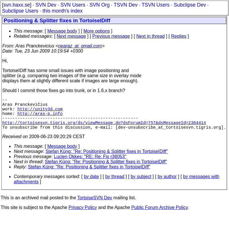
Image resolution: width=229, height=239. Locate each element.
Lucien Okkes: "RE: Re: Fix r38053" (90, 164)
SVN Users (72, 5)
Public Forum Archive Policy (159, 215)
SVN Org (99, 5)
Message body (62, 31)
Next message (71, 36)
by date (91, 184)
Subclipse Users (20, 11)
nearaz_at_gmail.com (80, 45)
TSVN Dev (126, 5)
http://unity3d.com (40, 112)
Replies (178, 36)
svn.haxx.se (16, 5)
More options (96, 31)
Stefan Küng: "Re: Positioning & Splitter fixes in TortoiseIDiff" (106, 159)
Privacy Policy (82, 215)
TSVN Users (156, 5)
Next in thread (150, 36)
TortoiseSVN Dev (94, 205)
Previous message (111, 36)
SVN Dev (45, 5)
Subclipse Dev (190, 5)
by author (167, 184)
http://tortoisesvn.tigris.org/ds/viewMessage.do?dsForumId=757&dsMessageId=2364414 (104, 129)
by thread (114, 184)
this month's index (63, 11)
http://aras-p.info (40, 118)
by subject (141, 184)
